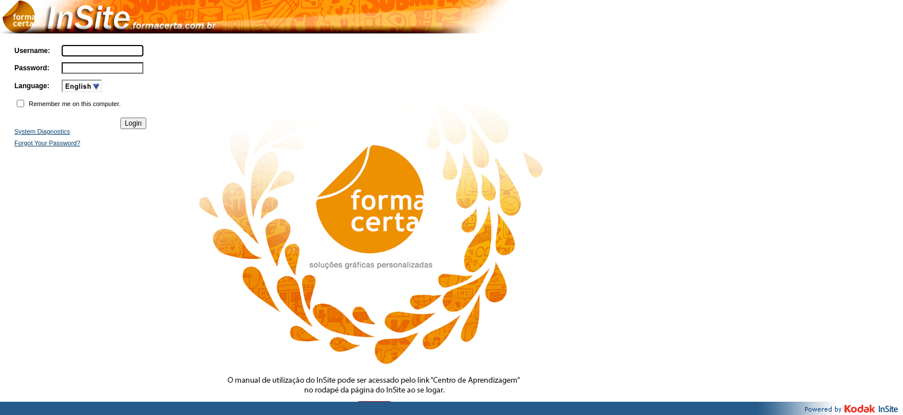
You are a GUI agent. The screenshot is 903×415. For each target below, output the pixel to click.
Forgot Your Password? (47, 142)
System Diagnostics (42, 131)
